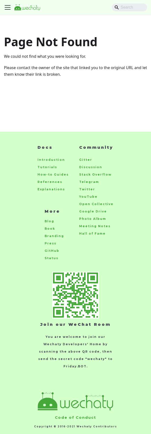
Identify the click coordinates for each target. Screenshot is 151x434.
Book (50, 228)
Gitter (85, 160)
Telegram (89, 182)
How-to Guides (53, 174)
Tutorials (47, 167)
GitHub (52, 251)
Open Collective (96, 204)
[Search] (129, 7)
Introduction (51, 160)
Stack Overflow (95, 174)
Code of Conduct (75, 417)
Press (50, 243)
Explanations (51, 189)
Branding (54, 236)
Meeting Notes (95, 226)
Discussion (90, 167)
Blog (49, 221)
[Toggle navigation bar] (7, 7)
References (50, 182)
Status (51, 258)
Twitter (87, 189)
